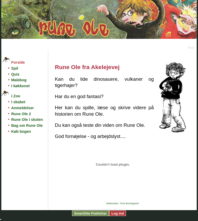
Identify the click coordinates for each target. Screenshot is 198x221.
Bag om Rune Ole (27, 125)
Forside (18, 62)
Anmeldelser (22, 108)
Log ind (117, 213)
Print (191, 48)
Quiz (15, 74)
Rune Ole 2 (21, 114)
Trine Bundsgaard (129, 203)
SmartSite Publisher (90, 213)
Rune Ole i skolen (27, 119)
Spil (14, 68)
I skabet (18, 102)
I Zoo (15, 96)
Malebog (19, 80)
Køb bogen (21, 131)
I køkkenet (20, 86)
